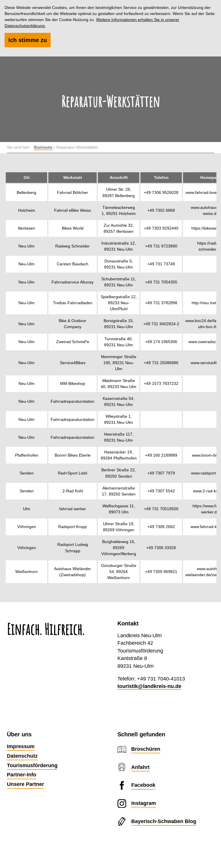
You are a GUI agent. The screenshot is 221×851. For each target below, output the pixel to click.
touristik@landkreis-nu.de (149, 686)
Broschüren (145, 749)
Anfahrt (140, 767)
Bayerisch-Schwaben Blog (163, 821)
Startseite (43, 147)
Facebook (143, 785)
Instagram (143, 803)
